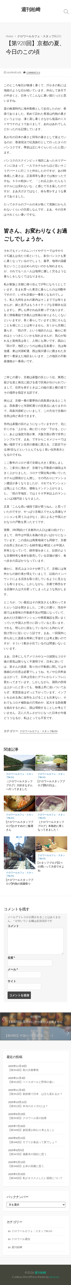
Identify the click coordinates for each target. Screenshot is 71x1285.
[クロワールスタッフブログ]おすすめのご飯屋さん (19, 825)
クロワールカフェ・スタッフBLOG (39, 36)
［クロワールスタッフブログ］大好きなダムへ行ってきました (19, 785)
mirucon (54, 1277)
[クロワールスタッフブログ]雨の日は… (51, 783)
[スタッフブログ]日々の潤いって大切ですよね (51, 866)
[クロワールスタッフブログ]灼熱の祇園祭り (19, 881)
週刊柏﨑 (17, 1247)
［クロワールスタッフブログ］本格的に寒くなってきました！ (51, 825)
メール (13, 969)
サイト (12, 981)
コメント (13, 926)
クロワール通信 (21, 1239)
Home (9, 36)
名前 (11, 957)
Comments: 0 (33, 72)
